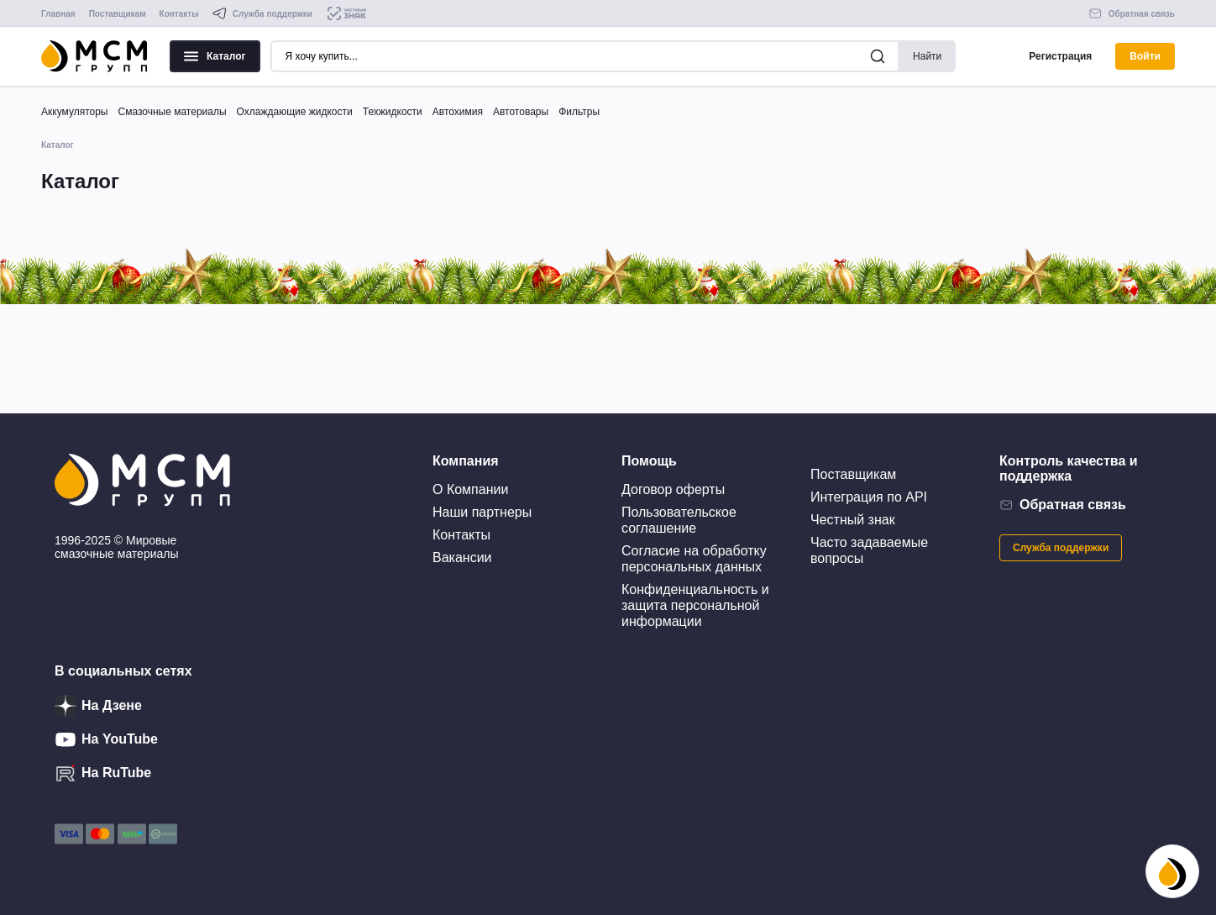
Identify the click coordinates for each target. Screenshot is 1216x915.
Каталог (215, 56)
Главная (58, 13)
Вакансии (462, 557)
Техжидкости (392, 112)
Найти (927, 56)
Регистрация (1060, 56)
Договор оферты (673, 489)
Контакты (179, 13)
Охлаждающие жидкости (295, 112)
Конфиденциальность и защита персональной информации (695, 605)
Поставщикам (117, 13)
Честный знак (852, 520)
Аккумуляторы (74, 112)
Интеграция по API (868, 497)
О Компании (470, 489)
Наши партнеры (482, 512)
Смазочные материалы (172, 112)
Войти (1145, 56)
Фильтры (579, 112)
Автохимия (457, 112)
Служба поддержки (1061, 548)
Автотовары (520, 112)
